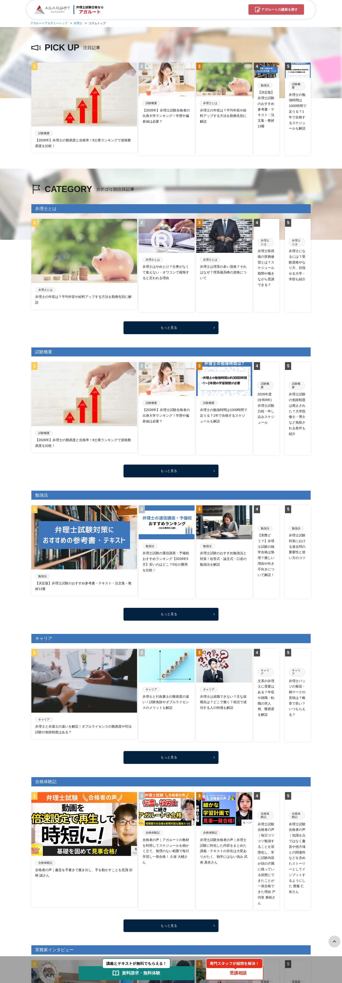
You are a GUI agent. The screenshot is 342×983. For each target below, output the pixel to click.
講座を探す (279, 10)
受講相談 (145, 928)
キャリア (60, 914)
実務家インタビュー (126, 914)
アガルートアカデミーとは (113, 928)
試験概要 (191, 914)
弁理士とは (155, 914)
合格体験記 (97, 914)
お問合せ (199, 928)
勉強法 (78, 914)
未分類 (174, 914)
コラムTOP (39, 914)
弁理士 (82, 928)
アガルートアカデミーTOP (51, 928)
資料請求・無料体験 (172, 928)
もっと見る (169, 269)
